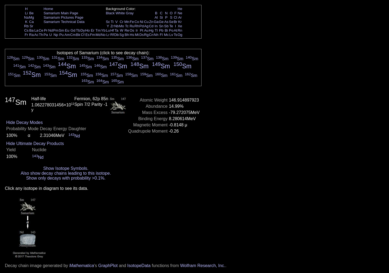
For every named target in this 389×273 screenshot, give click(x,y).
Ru (132, 26)
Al (156, 17)
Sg (121, 35)
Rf (112, 35)
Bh (127, 35)
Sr (31, 26)
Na (26, 17)
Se (171, 22)
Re (127, 30)
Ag (146, 26)
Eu (67, 30)
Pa (45, 35)
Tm (97, 30)
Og (179, 35)
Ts (175, 35)
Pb (161, 30)
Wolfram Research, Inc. (202, 265)
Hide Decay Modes (24, 122)
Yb (103, 30)
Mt (137, 35)
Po (171, 30)
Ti (112, 22)
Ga (156, 22)
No (103, 35)
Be (31, 13)
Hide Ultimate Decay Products (35, 143)
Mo (121, 26)
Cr (121, 22)
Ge (161, 22)
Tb (78, 30)
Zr (112, 26)
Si (161, 17)
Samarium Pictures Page (63, 17)
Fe (132, 22)
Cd (151, 26)
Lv (171, 35)
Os (132, 30)
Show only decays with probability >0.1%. (66, 178)
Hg (151, 30)
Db (116, 35)
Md (98, 35)
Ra (31, 35)
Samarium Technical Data (64, 22)
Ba (31, 30)
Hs (132, 35)
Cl (175, 17)
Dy (83, 30)
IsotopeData (138, 265)
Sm (61, 30)
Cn (151, 35)
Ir (137, 30)
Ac (36, 35)
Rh (137, 26)
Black (110, 13)
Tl (156, 30)
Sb (166, 26)
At (175, 30)
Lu (108, 30)
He (180, 9)
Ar (180, 17)
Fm (92, 35)
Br (175, 22)
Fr (26, 35)
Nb (116, 26)
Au (146, 30)
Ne (180, 13)
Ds (141, 35)
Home (48, 9)
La (36, 30)
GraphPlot (108, 265)
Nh (156, 35)
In (156, 26)
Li (26, 13)
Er (92, 30)
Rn (180, 30)
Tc (127, 26)
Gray (130, 13)
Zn (151, 22)
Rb (26, 26)
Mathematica (81, 265)
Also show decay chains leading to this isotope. (66, 173)
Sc (108, 22)
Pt (141, 30)
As (166, 22)
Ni (141, 22)
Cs (26, 30)
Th (41, 35)
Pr (46, 30)
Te (171, 26)
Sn (161, 26)
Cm (73, 35)
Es (87, 35)
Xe (180, 26)
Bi (166, 30)
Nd (50, 30)
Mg (31, 17)
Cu (146, 22)
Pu (61, 35)
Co (137, 22)
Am (67, 35)
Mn (126, 22)
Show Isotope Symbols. (65, 168)
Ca (31, 22)
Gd (73, 30)
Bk (78, 35)
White (120, 13)
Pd (141, 26)
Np (55, 35)
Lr (108, 35)
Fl (161, 35)
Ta (116, 30)
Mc (166, 35)
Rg (146, 35)
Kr (180, 22)
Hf (112, 30)
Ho (87, 30)
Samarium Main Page (60, 13)
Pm (56, 30)
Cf (82, 35)
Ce (41, 30)
